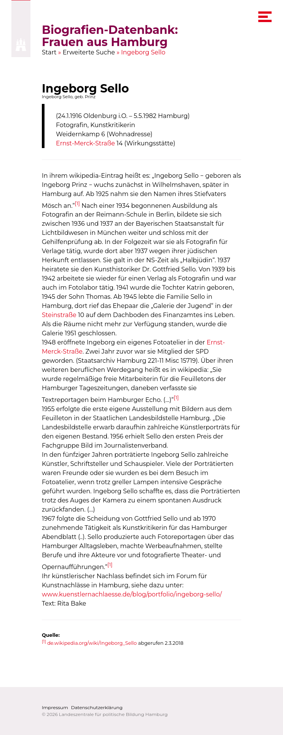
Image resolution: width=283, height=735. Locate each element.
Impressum (55, 707)
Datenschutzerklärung (96, 707)
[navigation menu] (265, 16)
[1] (77, 203)
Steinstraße (59, 315)
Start (49, 52)
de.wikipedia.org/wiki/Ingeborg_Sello (92, 643)
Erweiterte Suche (89, 52)
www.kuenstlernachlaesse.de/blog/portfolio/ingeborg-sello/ (132, 594)
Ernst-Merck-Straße (85, 143)
